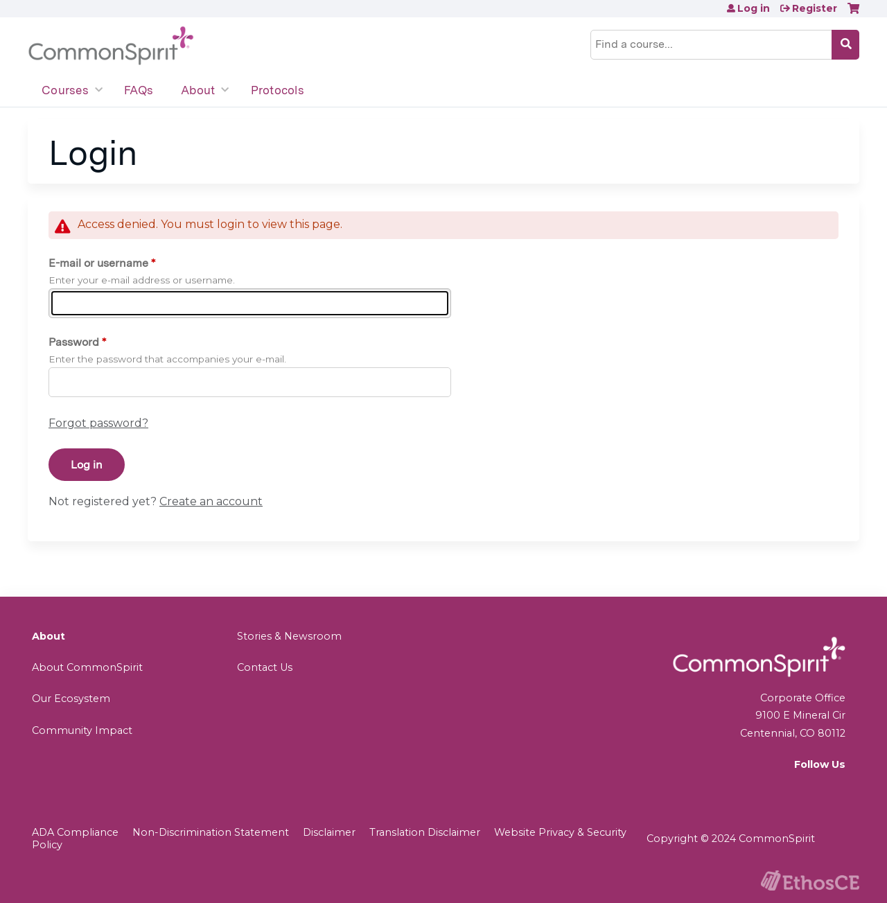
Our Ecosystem (71, 698)
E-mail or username (98, 263)
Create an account (211, 501)
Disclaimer (329, 832)
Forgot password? (98, 423)
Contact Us (264, 667)
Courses (65, 90)
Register (814, 8)
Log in (753, 8)
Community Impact (82, 730)
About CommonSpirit (87, 667)
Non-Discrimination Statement (210, 832)
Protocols (277, 90)
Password (74, 342)
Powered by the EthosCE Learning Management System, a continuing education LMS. (810, 880)
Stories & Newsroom (289, 636)
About (198, 90)
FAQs (138, 90)
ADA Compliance (75, 832)
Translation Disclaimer (424, 832)
